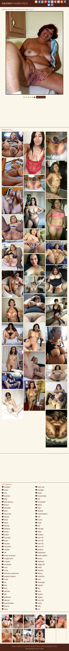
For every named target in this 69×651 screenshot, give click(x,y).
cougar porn (7, 558)
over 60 (39, 544)
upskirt (39, 594)
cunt (4, 567)
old (37, 526)
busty (5, 541)
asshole (6, 496)
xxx (37, 609)
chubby (6, 549)
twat (38, 591)
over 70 (39, 546)
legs (38, 508)
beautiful (6, 508)
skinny (39, 573)
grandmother (8, 603)
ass (4, 493)
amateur (6, 487)
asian (5, 490)
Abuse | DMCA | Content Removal (23, 646)
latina (38, 505)
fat (4, 582)
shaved (39, 570)
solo (38, 579)
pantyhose (40, 552)
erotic (5, 579)
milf (37, 517)
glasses (6, 600)
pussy (38, 558)
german (6, 591)
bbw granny (7, 502)
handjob (39, 490)
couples (6, 561)
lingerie (39, 511)
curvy (5, 570)
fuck (4, 588)
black (5, 523)
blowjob (6, 529)
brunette (6, 538)
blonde (5, 526)
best (4, 511)
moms (38, 520)
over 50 (39, 541)
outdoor (39, 535)
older (38, 532)
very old (39, 600)
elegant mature (8, 576)
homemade (40, 496)
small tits (39, 576)
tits (37, 588)
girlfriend (6, 597)
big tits (5, 517)
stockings (40, 582)
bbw (4, 499)
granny (5, 606)
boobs (5, 532)
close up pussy (8, 555)
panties (39, 549)
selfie (38, 567)
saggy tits (40, 564)
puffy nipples (41, 555)
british (5, 535)
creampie (6, 564)
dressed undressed (10, 573)
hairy (5, 609)
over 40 (39, 538)
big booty (6, 514)
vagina (39, 597)
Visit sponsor (41, 97)
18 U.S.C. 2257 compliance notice (46, 646)
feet (4, 585)
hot (37, 499)
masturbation (41, 514)
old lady (39, 529)
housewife (40, 502)
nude (38, 523)
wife (38, 606)
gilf (4, 594)
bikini (5, 520)
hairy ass (39, 487)
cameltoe (6, 546)
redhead (39, 561)
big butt (6, 544)
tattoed (39, 585)
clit (4, 552)
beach (5, 505)
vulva (38, 603)
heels (38, 493)
